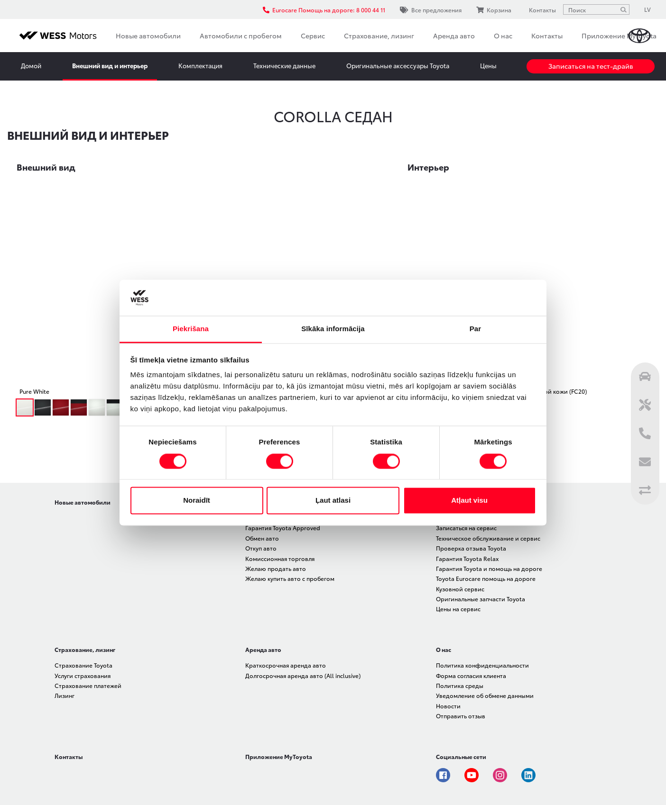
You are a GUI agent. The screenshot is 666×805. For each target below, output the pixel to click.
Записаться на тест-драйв (590, 66)
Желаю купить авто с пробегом (289, 578)
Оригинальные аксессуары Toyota (397, 65)
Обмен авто (262, 538)
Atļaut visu (469, 501)
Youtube (471, 775)
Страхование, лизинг (379, 35)
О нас (503, 35)
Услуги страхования (83, 675)
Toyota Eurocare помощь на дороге (486, 578)
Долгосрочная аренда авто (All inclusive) (303, 675)
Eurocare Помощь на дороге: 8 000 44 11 (324, 10)
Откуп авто (261, 548)
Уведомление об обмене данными (485, 695)
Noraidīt (196, 501)
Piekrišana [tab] (191, 329)
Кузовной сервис (460, 589)
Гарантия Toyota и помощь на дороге (489, 568)
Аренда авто (454, 35)
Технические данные (284, 65)
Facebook (443, 775)
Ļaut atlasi (333, 501)
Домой (31, 65)
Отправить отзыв (460, 716)
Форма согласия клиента (471, 675)
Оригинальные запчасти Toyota (480, 599)
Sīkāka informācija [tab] (333, 329)
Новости (448, 706)
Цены (488, 65)
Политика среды (459, 685)
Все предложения (431, 10)
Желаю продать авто (275, 568)
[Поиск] (623, 9)
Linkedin (528, 775)
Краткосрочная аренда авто (285, 665)
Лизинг (64, 695)
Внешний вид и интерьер (110, 65)
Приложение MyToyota (619, 35)
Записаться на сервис (466, 528)
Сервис (313, 35)
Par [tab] (475, 329)
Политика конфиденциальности (482, 665)
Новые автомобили (148, 35)
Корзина (493, 10)
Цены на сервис (458, 609)
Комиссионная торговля (279, 558)
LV (647, 9)
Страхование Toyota (83, 665)
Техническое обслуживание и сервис (488, 538)
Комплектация (200, 65)
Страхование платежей (88, 685)
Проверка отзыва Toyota (471, 548)
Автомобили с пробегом (241, 35)
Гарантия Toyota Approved (282, 528)
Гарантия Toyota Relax (467, 558)
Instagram (500, 775)
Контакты (547, 35)
